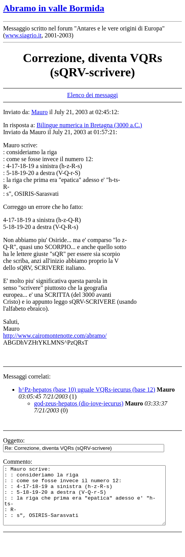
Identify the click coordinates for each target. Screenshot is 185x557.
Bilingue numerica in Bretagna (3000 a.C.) (89, 125)
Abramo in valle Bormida (53, 8)
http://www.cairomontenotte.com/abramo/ (55, 335)
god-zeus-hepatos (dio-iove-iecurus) (78, 403)
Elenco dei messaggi (92, 95)
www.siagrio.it (23, 35)
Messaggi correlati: (27, 376)
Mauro (39, 112)
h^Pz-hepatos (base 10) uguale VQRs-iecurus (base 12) (87, 389)
